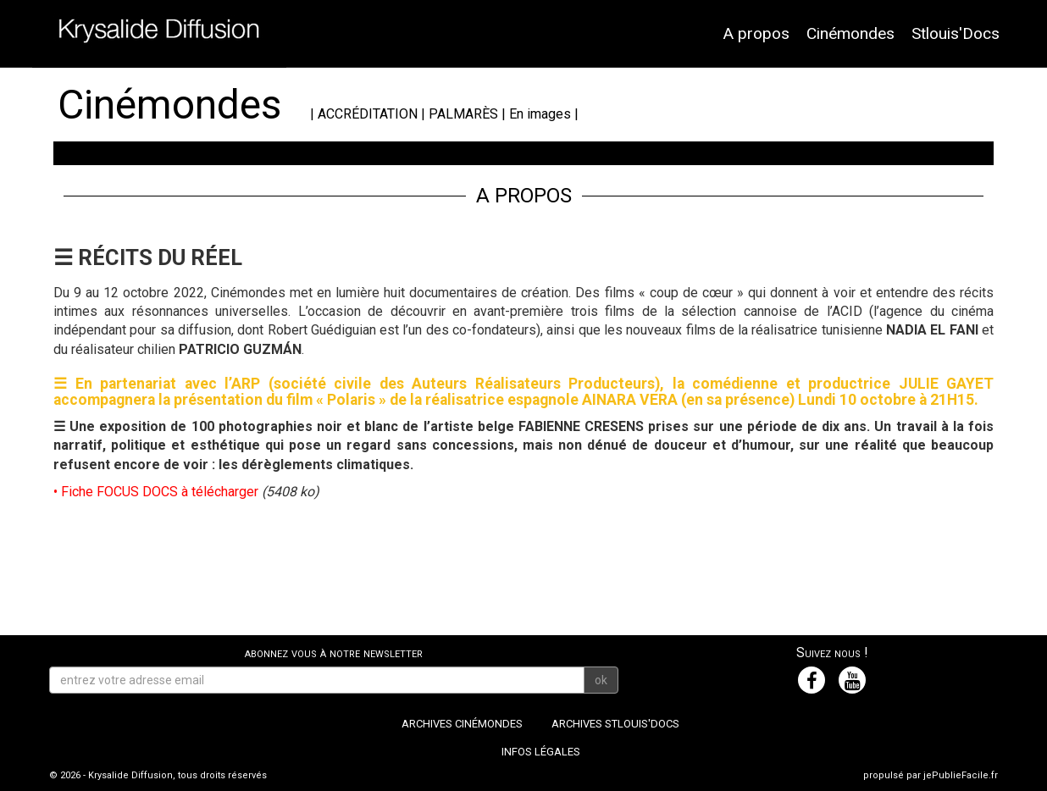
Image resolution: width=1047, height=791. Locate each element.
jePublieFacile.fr (960, 775)
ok (601, 680)
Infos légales (540, 751)
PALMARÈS (463, 114)
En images (540, 114)
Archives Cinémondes (462, 723)
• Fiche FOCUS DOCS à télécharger (155, 492)
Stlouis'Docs (955, 33)
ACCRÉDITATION (368, 114)
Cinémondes (850, 33)
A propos (756, 33)
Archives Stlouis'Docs (615, 723)
